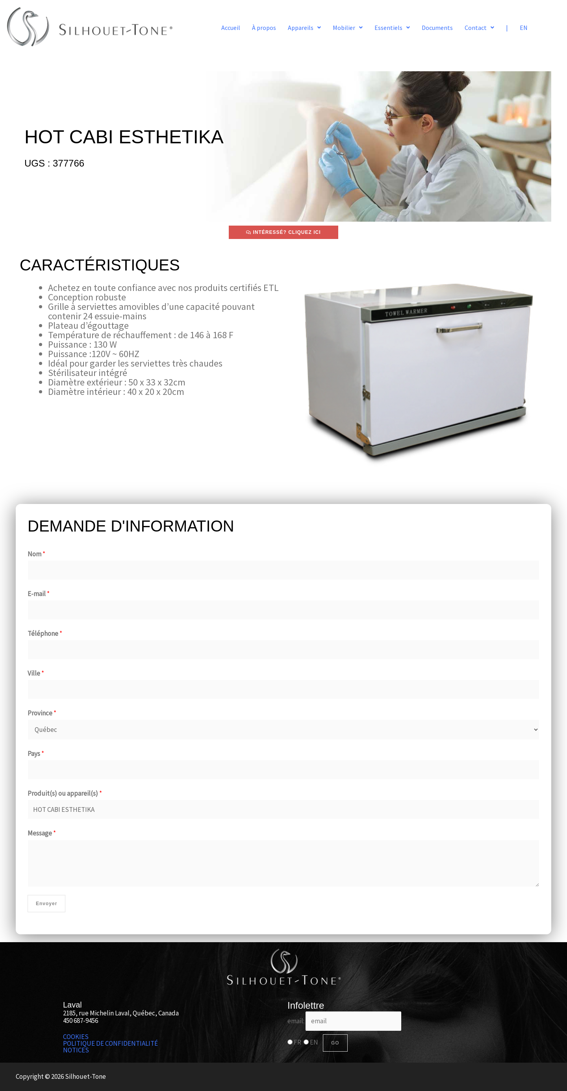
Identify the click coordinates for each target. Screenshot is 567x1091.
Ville (36, 673)
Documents (437, 27)
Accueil (230, 27)
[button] (304, 28)
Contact (479, 27)
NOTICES (76, 1050)
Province (42, 713)
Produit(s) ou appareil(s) (65, 793)
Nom (36, 554)
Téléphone (45, 633)
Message (42, 833)
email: (344, 1021)
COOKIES (76, 1037)
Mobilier (348, 27)
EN (524, 27)
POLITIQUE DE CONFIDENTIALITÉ (110, 1043)
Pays (36, 753)
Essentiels (392, 27)
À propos (264, 27)
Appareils (304, 27)
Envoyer (46, 903)
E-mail (39, 593)
